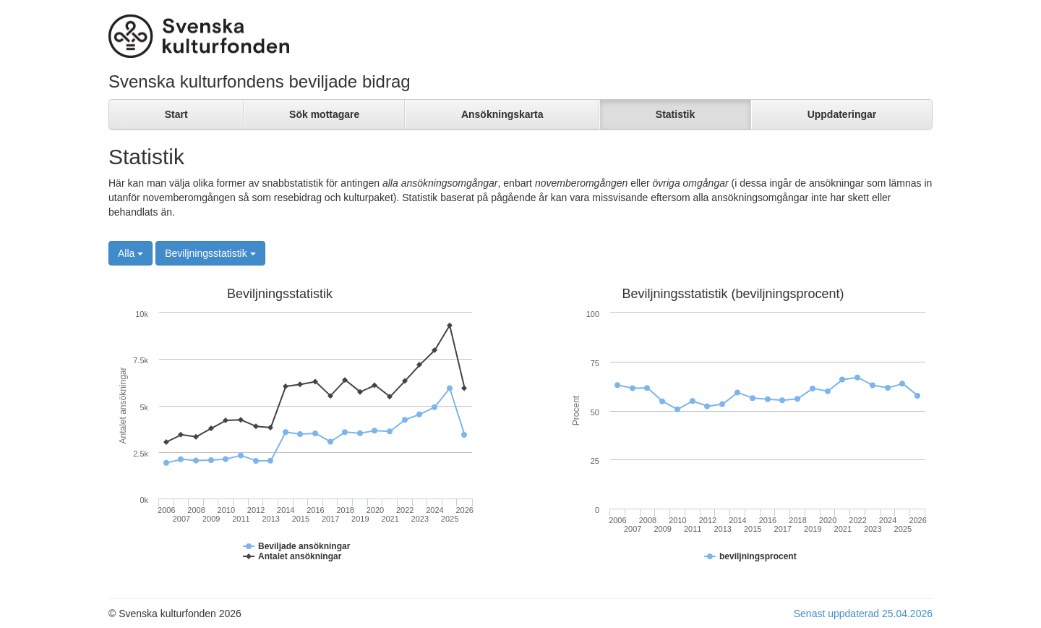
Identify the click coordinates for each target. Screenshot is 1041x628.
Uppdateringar (842, 114)
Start (176, 114)
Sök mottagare (324, 114)
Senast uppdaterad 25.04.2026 (863, 613)
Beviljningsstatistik (210, 253)
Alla (130, 253)
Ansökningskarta (502, 114)
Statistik (675, 114)
